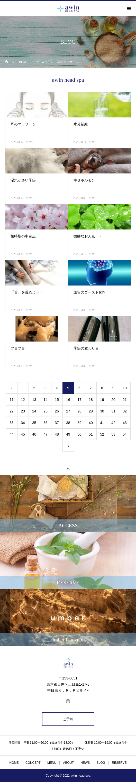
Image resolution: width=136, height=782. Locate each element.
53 (113, 434)
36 (45, 423)
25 (45, 411)
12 (23, 400)
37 (57, 423)
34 (23, 423)
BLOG (101, 763)
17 (79, 400)
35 (34, 423)
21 (125, 400)
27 (68, 411)
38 (68, 423)
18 (91, 400)
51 (91, 434)
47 (45, 434)
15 (57, 400)
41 (102, 423)
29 (91, 411)
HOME (14, 763)
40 (91, 423)
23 (23, 411)
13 (34, 400)
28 (79, 411)
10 (125, 388)
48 (57, 434)
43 (125, 423)
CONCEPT (33, 763)
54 (125, 434)
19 (102, 400)
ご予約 (68, 719)
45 (23, 434)
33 (12, 423)
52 (102, 434)
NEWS (29, 142)
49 (68, 434)
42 (113, 423)
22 (12, 411)
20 (113, 400)
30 (102, 411)
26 (57, 411)
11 (12, 400)
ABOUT (68, 763)
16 (68, 400)
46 (34, 434)
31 (113, 411)
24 (34, 411)
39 (79, 423)
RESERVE (119, 763)
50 (79, 434)
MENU (51, 763)
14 (45, 400)
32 (125, 411)
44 (12, 434)
